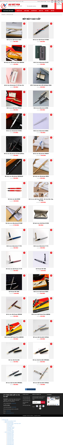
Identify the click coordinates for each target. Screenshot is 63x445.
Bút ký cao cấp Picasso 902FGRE (11, 228)
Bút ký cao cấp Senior (9, 366)
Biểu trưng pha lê (8, 420)
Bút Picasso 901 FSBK (11, 205)
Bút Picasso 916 (10, 355)
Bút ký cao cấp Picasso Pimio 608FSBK (31, 228)
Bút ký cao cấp (5, 312)
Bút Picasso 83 (10, 362)
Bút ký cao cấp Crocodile (9, 376)
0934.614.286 (43, 1)
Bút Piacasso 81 (10, 360)
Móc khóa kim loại (8, 400)
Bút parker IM (10, 322)
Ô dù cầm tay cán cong (9, 431)
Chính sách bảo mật (26, 289)
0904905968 (14, 299)
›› (34, 281)
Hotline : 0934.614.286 (9, 442)
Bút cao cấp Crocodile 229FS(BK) (11, 275)
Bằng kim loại (7, 409)
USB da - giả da (8, 411)
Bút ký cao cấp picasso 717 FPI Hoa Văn (31, 64)
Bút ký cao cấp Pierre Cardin (10, 313)
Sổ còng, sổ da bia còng (9, 385)
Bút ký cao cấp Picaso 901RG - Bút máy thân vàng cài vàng (11, 158)
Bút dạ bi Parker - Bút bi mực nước (14, 315)
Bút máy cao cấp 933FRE (52, 135)
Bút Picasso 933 (10, 336)
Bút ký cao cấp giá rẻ (9, 379)
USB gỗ (6, 412)
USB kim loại (7, 416)
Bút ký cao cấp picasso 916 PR (11, 64)
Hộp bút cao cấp (8, 378)
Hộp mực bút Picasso (11, 365)
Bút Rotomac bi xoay (11, 372)
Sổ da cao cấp (5, 384)
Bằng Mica (7, 408)
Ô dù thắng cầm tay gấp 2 (10, 433)
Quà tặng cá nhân (5, 383)
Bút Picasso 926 (10, 339)
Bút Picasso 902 (10, 350)
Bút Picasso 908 (10, 346)
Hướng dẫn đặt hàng (26, 291)
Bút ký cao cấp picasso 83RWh (11, 111)
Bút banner (7, 395)
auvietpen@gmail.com (10, 305)
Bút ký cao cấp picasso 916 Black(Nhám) (31, 111)
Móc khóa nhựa (8, 399)
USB (3, 410)
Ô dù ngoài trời (8, 430)
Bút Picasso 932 (10, 338)
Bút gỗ (6, 393)
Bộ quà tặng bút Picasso (12, 356)
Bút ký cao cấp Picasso (9, 324)
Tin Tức (47, 10)
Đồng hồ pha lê (8, 424)
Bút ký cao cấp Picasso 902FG (52, 205)
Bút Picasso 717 (10, 361)
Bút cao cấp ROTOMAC (9, 371)
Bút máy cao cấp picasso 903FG (31, 135)
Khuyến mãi (34, 10)
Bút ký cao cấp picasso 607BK (31, 88)
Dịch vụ (41, 10)
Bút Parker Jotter (10, 323)
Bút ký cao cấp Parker (9, 314)
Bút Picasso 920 (10, 326)
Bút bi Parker (9, 318)
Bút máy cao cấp (10, 14)
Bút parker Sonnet (10, 319)
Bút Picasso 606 (10, 333)
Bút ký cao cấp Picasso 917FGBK (31, 39)
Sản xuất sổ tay (8, 390)
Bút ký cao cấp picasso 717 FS (31, 182)
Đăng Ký (43, 294)
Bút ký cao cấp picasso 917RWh (52, 88)
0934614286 (13, 295)
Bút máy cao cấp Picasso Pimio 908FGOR (52, 40)
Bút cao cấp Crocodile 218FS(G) (31, 275)
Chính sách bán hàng (26, 297)
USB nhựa (7, 415)
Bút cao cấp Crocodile (31, 252)
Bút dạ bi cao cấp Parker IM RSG (52, 158)
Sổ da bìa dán (7, 388)
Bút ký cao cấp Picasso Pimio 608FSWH (52, 228)
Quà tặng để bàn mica (9, 403)
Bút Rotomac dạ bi (10, 373)
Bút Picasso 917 (10, 342)
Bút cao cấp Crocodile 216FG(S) (11, 252)
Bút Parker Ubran (10, 320)
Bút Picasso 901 (10, 329)
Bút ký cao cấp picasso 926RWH (52, 111)
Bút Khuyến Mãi (5, 392)
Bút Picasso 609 (10, 331)
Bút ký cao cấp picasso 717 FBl (10, 182)
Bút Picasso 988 (10, 352)
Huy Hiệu (4, 425)
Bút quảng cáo (8, 394)
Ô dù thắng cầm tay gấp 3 (10, 432)
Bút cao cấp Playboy (9, 377)
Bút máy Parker (10, 317)
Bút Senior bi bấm (10, 367)
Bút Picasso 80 (10, 330)
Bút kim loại (7, 397)
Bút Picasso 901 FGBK (31, 205)
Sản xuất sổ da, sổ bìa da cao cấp (11, 389)
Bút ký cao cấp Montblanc (10, 374)
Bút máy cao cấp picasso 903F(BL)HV (11, 135)
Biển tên (6, 426)
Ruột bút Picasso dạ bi (11, 363)
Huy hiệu (6, 427)
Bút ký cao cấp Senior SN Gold (11, 88)
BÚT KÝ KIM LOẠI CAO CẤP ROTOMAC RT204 (52, 64)
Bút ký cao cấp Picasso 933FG (11, 39)
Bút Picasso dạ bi (10, 358)
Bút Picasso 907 (10, 328)
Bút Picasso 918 (10, 341)
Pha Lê (3, 417)
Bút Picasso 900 (10, 351)
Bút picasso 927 (10, 325)
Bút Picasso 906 (10, 347)
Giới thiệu (26, 10)
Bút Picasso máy (10, 357)
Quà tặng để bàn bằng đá (10, 406)
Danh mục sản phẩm (8, 10)
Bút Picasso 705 (10, 335)
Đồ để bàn (4, 401)
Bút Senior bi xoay (10, 368)
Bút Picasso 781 (10, 334)
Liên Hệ (52, 10)
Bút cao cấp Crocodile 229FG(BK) (52, 252)
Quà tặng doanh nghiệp (7, 382)
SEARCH (44, 6)
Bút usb (6, 414)
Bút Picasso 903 (10, 349)
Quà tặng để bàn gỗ (9, 405)
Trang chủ (19, 10)
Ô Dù (3, 428)
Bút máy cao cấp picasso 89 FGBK (31, 158)
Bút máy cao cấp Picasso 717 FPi (52, 182)
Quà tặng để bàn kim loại (10, 404)
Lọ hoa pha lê (7, 419)
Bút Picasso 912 (10, 345)
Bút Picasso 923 (10, 340)
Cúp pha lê (7, 422)
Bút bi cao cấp (7, 381)
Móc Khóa (4, 398)
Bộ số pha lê (7, 421)
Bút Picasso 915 (10, 344)
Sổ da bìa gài (7, 387)
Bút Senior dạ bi (10, 369)
